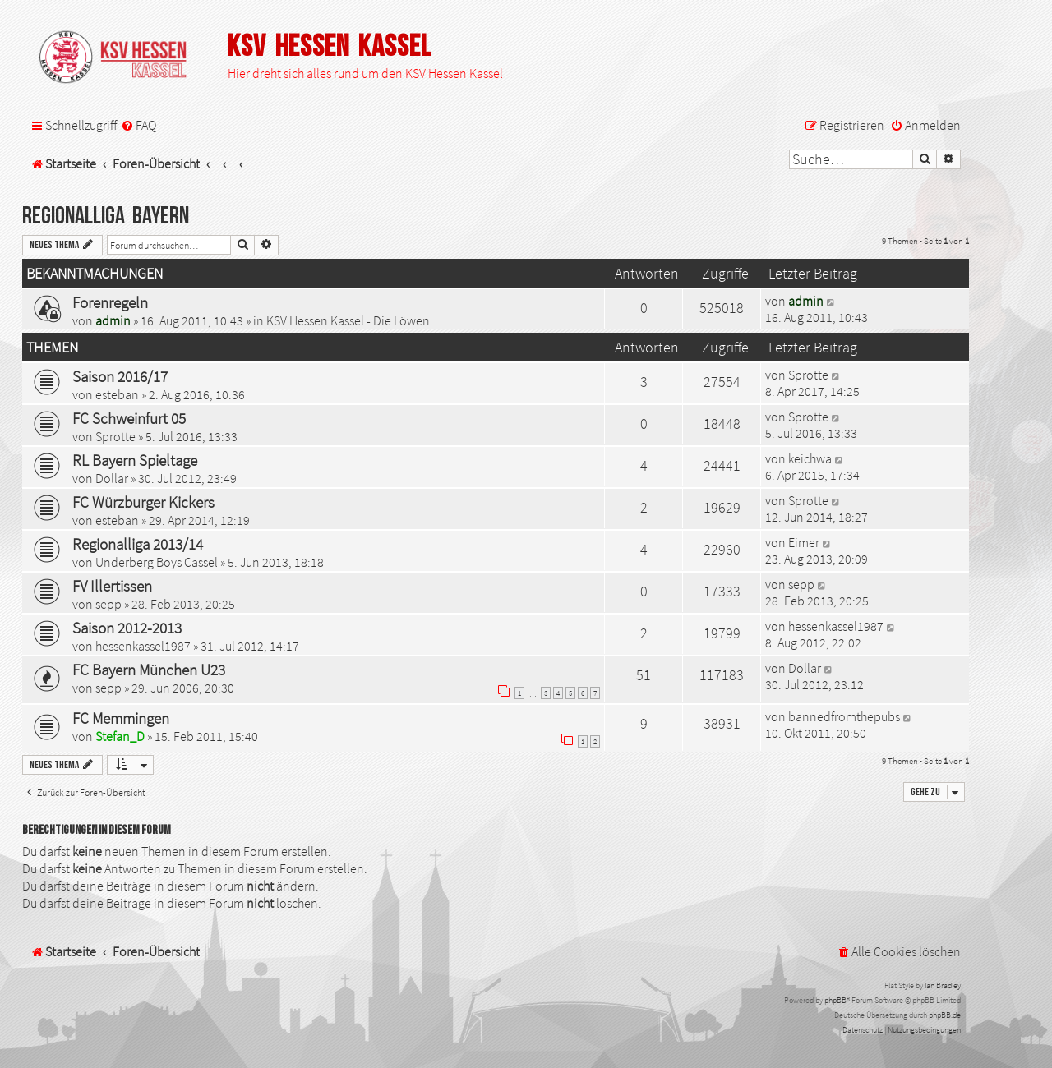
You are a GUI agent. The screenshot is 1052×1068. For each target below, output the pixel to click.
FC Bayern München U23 (148, 669)
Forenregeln (110, 302)
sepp (108, 604)
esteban (117, 394)
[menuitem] (138, 125)
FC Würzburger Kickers (143, 502)
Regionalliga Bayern (105, 216)
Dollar (111, 478)
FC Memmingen (120, 718)
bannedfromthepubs (844, 716)
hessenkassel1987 (143, 646)
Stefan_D (120, 736)
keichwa (810, 458)
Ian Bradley (943, 985)
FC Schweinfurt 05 (129, 418)
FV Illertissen (112, 586)
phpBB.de (945, 1015)
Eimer (803, 542)
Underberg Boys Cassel (156, 562)
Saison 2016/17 (120, 376)
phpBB (835, 1000)
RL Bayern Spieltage (134, 460)
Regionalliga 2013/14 (137, 544)
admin (113, 320)
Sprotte (808, 374)
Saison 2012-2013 (127, 628)
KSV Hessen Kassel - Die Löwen (348, 320)
